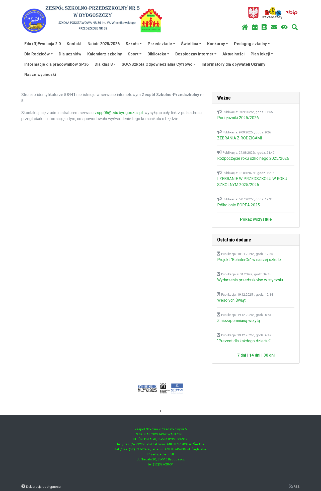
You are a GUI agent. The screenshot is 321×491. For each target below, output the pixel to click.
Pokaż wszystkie (256, 219)
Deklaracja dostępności (43, 486)
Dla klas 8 (105, 64)
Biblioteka (158, 54)
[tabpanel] (160, 388)
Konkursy (217, 43)
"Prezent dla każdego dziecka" (244, 341)
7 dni (241, 355)
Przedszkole (161, 43)
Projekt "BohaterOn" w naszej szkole (249, 259)
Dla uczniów (70, 54)
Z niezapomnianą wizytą (238, 320)
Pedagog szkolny (252, 43)
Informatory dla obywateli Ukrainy (233, 64)
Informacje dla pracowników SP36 (56, 64)
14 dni (254, 355)
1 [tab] (160, 411)
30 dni (269, 355)
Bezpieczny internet (195, 54)
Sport (134, 54)
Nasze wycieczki (40, 74)
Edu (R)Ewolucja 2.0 (42, 43)
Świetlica (191, 43)
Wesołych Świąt (231, 300)
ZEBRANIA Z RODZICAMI (239, 138)
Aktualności (233, 54)
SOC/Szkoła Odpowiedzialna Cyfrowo (159, 64)
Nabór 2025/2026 (104, 43)
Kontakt (74, 43)
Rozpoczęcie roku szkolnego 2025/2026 (253, 158)
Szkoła (134, 43)
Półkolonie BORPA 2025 (238, 205)
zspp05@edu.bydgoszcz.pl (119, 112)
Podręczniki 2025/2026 (238, 117)
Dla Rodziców (38, 54)
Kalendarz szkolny (104, 54)
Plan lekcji (262, 54)
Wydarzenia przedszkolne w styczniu (250, 280)
